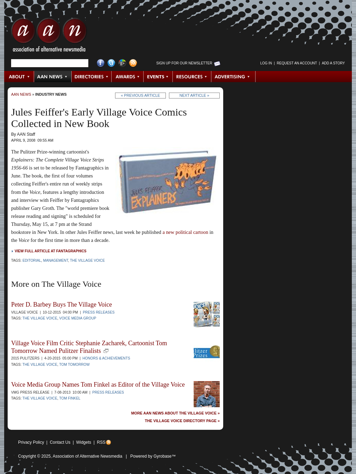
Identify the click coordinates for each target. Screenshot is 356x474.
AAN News (53, 76)
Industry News (51, 94)
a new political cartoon (185, 232)
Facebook (101, 63)
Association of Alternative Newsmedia (87, 456)
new (106, 350)
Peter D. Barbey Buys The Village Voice (61, 304)
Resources (192, 76)
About (19, 76)
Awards (128, 76)
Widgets (83, 442)
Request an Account (297, 63)
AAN (49, 36)
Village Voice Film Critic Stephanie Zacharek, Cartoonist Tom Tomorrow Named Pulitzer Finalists (89, 347)
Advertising (233, 76)
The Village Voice (87, 260)
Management (55, 260)
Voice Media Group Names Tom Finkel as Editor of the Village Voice (98, 384)
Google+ (122, 63)
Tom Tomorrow (74, 364)
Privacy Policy (31, 442)
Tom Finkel (69, 398)
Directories (92, 76)
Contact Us (60, 442)
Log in (266, 63)
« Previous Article (140, 95)
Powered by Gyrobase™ (153, 456)
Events (158, 76)
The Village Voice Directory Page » (182, 421)
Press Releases (98, 312)
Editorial (32, 260)
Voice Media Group (77, 318)
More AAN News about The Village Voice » (175, 413)
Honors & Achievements (106, 358)
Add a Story (333, 63)
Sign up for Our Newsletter (184, 63)
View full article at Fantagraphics (50, 251)
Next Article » (194, 95)
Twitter (111, 63)
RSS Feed (133, 63)
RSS (101, 442)
